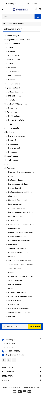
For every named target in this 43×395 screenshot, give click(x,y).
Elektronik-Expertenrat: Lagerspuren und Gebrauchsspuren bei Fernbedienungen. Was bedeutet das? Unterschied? (21, 208)
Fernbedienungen (12, 36)
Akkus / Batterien (15, 92)
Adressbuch (13, 144)
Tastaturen (13, 100)
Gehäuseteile (13, 56)
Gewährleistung (14, 220)
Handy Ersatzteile (13, 84)
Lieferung (12, 288)
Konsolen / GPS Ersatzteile (16, 104)
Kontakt (11, 317)
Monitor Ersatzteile (16, 120)
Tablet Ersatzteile (13, 60)
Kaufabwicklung (12, 160)
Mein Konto (10, 132)
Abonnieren (35, 327)
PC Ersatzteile (11, 112)
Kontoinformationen (16, 136)
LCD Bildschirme (14, 96)
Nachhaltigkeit (14, 305)
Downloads (12, 152)
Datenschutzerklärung (17, 292)
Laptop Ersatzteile (13, 88)
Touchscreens (14, 72)
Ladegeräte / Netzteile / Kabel (18, 40)
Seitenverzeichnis (16, 24)
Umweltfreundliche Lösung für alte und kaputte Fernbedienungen (20, 280)
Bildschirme (13, 108)
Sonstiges (10, 124)
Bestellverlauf (14, 148)
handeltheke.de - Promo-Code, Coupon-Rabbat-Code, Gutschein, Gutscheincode (20, 236)
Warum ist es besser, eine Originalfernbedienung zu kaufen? (18, 252)
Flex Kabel (12, 68)
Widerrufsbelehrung (16, 300)
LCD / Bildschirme (15, 76)
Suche (8, 164)
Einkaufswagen (12, 156)
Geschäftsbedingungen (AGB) (20, 296)
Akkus (10, 48)
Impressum (12, 244)
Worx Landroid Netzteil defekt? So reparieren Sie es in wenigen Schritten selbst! (21, 264)
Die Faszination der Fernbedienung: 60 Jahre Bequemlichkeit (18, 184)
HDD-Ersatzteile (15, 116)
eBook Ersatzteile (13, 44)
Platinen (11, 52)
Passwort (12, 140)
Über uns (11, 272)
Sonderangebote (12, 128)
